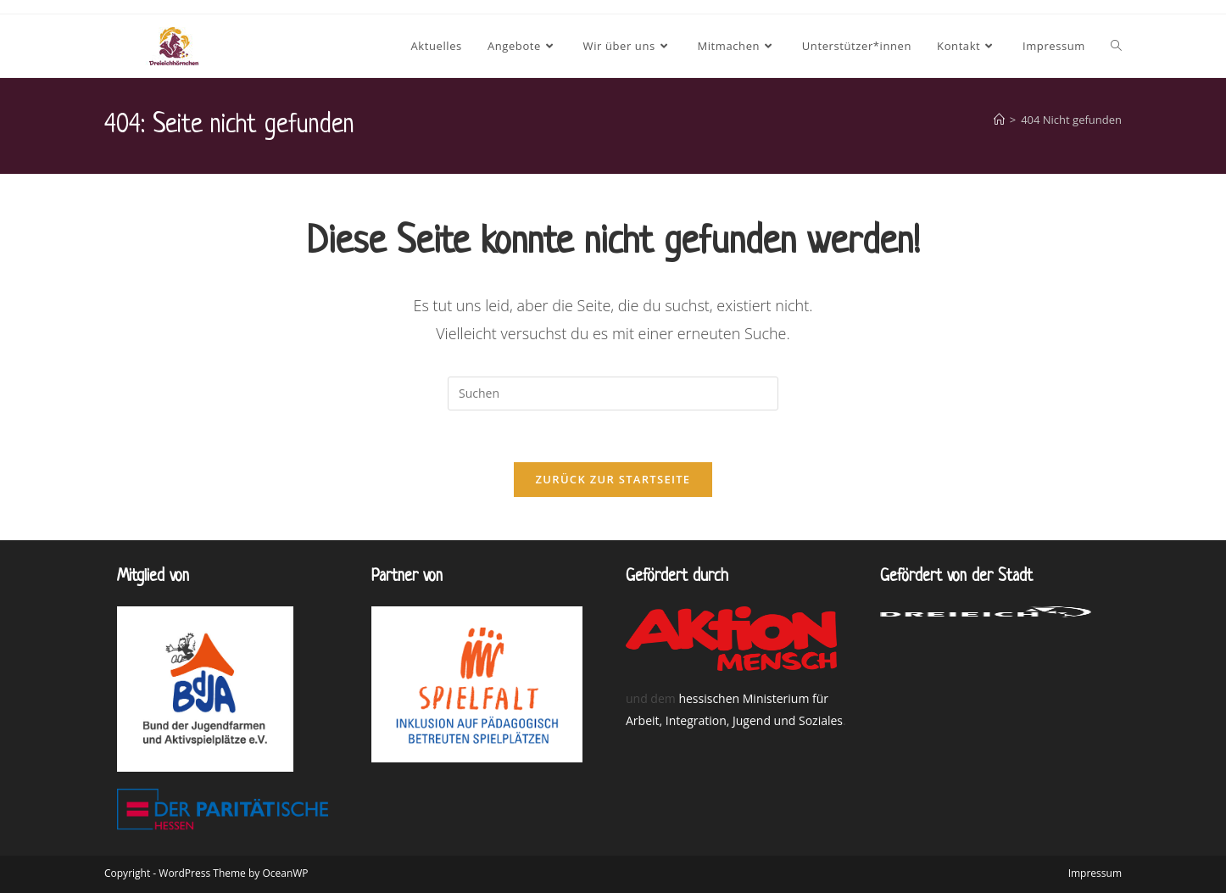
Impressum (1095, 873)
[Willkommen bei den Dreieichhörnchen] (999, 119)
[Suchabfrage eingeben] (613, 393)
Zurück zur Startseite (613, 479)
